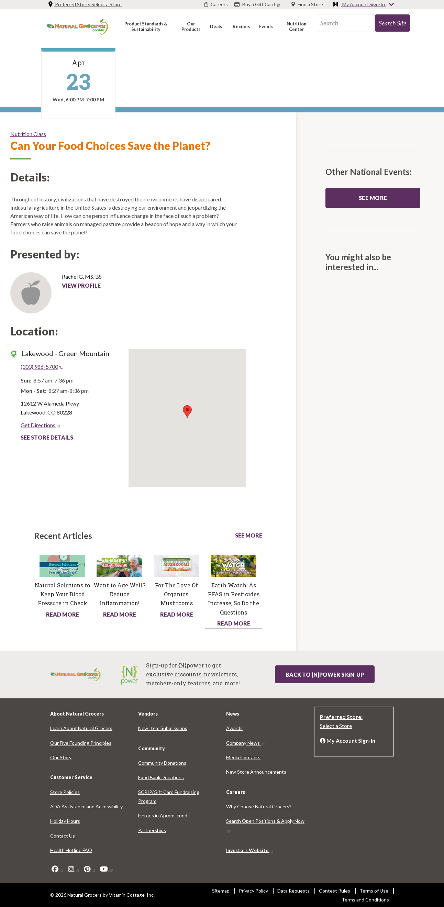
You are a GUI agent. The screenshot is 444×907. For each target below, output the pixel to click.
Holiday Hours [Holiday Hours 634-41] (65, 821)
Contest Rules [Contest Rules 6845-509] (334, 891)
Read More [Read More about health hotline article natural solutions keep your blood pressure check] (62, 614)
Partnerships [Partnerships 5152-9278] (152, 830)
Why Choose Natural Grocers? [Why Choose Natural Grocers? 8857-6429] (258, 806)
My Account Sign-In (364, 4)
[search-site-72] (392, 23)
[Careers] (216, 4)
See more (373, 198)
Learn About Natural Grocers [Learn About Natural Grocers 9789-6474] (81, 728)
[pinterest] (90, 869)
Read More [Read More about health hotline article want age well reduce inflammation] (119, 614)
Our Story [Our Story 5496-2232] (60, 757)
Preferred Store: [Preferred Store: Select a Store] (85, 4)
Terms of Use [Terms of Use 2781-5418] (373, 891)
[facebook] (58, 869)
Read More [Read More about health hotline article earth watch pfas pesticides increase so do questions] (233, 623)
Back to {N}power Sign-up (325, 674)
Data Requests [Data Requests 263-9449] (293, 891)
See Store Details (47, 437)
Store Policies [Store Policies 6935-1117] (65, 792)
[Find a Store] (307, 4)
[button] (145, 26)
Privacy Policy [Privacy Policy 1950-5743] (253, 891)
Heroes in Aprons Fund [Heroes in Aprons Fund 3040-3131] (162, 815)
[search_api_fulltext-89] (346, 23)
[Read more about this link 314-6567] (176, 565)
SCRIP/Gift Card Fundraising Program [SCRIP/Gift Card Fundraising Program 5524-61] (168, 796)
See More (248, 535)
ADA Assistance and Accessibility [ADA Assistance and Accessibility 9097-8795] (86, 806)
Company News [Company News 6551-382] (246, 743)
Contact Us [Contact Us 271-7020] (62, 836)
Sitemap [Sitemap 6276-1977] (221, 891)
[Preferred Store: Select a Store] (354, 720)
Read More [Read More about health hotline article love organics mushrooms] (176, 614)
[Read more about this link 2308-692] (233, 565)
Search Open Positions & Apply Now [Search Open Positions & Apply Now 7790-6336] (265, 825)
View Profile (81, 285)
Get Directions (41, 425)
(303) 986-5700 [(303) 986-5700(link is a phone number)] (42, 366)
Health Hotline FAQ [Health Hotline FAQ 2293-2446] (71, 850)
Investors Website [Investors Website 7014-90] (250, 850)
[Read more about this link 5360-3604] (119, 565)
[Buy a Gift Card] (258, 4)
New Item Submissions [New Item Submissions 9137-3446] (162, 728)
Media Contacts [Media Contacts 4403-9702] (243, 757)
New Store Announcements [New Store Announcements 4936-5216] (256, 772)
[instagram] (74, 869)
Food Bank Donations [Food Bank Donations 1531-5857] (161, 777)
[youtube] (107, 869)
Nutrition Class (28, 134)
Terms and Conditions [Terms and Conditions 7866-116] (365, 900)
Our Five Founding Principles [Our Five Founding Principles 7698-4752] (80, 743)
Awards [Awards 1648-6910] (234, 728)
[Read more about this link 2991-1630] (62, 565)
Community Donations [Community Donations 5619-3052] (162, 763)
